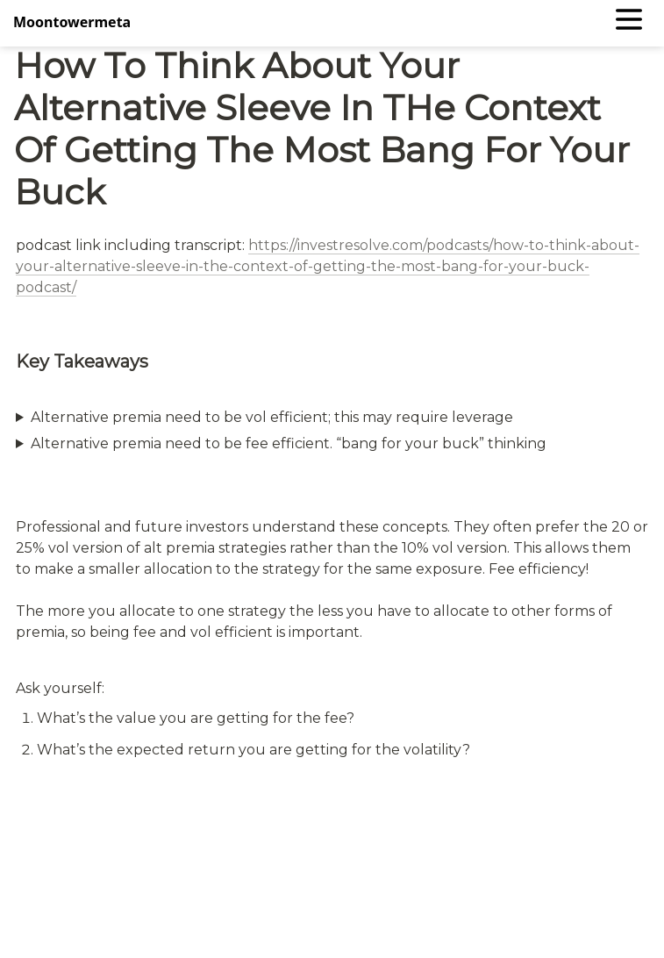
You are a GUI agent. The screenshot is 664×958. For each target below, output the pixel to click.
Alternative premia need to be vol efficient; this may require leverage (272, 417)
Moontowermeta (72, 22)
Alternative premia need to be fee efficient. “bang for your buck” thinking (288, 443)
